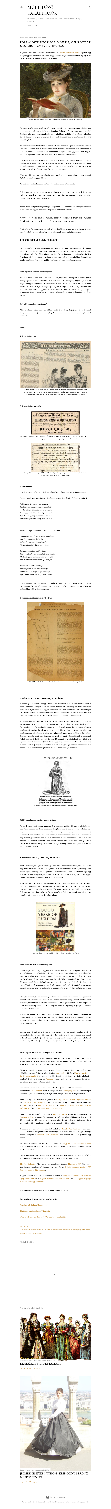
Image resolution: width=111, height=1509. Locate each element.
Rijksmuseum (40, 1170)
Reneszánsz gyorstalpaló (40, 1363)
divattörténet (31, 1230)
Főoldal (32, 26)
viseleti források (25, 1233)
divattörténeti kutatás (44, 1230)
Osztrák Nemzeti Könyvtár (34, 1102)
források (56, 1230)
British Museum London (75, 1167)
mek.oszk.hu (37, 1091)
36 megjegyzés (34, 1368)
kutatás (72, 1230)
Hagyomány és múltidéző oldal (77, 1143)
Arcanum (49, 1079)
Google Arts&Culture (70, 1129)
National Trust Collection (47, 1135)
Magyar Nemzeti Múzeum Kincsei (54, 1179)
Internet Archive (27, 1117)
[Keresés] (89, 6)
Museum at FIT (74, 1164)
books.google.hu (69, 1091)
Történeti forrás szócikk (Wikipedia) (35, 1211)
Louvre (31, 1170)
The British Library (46, 1105)
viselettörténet (37, 1233)
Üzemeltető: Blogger (55, 1497)
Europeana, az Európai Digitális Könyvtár (73, 1099)
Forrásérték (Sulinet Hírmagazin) (34, 1205)
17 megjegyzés (34, 1482)
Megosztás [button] (24, 1226)
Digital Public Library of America (48, 1108)
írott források (64, 1230)
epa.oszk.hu (60, 1073)
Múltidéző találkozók (42, 10)
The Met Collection (28, 1164)
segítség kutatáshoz (82, 1230)
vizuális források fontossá (70, 53)
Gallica (24, 1105)
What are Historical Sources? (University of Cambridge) (43, 1217)
